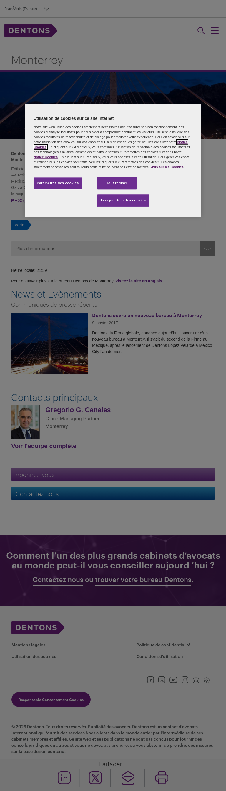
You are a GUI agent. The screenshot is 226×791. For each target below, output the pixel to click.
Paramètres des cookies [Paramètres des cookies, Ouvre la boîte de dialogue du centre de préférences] (58, 183)
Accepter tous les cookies (123, 200)
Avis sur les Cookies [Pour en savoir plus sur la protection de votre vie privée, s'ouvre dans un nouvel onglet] (167, 167)
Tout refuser (116, 183)
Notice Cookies (46, 157)
